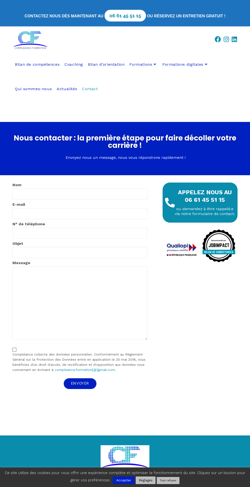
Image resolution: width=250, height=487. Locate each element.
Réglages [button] (146, 480)
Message (79, 301)
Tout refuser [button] (168, 480)
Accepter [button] (123, 480)
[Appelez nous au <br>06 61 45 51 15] (170, 202)
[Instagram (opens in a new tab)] (227, 39)
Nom (79, 192)
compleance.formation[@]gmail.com (85, 370)
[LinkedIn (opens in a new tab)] (235, 39)
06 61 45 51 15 (125, 16)
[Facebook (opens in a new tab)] (219, 39)
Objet (79, 251)
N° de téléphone (79, 231)
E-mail (79, 212)
